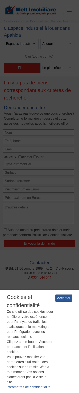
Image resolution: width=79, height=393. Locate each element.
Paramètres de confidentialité (28, 387)
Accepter (63, 298)
